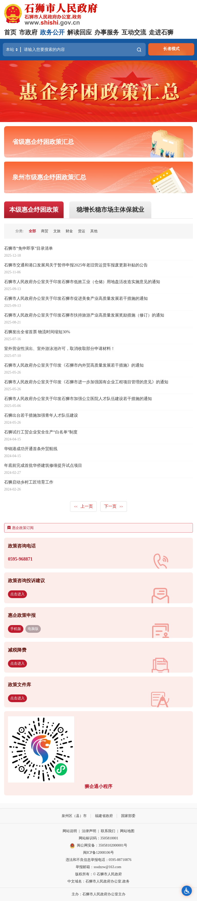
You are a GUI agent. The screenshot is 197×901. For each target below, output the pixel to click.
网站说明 (70, 831)
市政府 (28, 32)
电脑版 (33, 629)
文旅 (57, 231)
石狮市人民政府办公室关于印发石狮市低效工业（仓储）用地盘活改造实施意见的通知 (82, 282)
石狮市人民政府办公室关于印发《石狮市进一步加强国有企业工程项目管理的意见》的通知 (86, 382)
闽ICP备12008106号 (98, 853)
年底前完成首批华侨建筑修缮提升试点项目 (43, 465)
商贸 (44, 231)
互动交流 (134, 32)
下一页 (113, 506)
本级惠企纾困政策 (33, 210)
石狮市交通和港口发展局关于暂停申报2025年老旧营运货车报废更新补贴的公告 (76, 265)
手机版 (15, 629)
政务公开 (52, 32)
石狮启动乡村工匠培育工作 (28, 482)
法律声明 (89, 831)
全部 (32, 231)
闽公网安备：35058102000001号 (98, 845)
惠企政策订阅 (20, 528)
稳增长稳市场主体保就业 (110, 210)
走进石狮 (161, 32)
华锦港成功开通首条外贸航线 (30, 449)
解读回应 (79, 32)
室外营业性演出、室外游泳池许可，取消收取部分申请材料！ (59, 349)
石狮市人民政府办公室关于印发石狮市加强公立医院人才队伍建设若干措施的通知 (78, 399)
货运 (81, 231)
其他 (93, 231)
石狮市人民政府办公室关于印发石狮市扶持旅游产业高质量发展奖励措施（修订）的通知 (84, 315)
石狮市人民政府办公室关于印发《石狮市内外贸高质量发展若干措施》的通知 (74, 365)
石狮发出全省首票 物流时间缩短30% (37, 332)
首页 (10, 32)
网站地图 (127, 831)
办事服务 (106, 32)
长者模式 (171, 49)
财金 (69, 231)
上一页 (83, 506)
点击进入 (17, 594)
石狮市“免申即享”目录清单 (28, 248)
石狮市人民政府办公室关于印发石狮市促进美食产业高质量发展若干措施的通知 (76, 298)
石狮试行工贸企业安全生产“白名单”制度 (40, 432)
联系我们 (108, 831)
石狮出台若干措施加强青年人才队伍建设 (41, 415)
